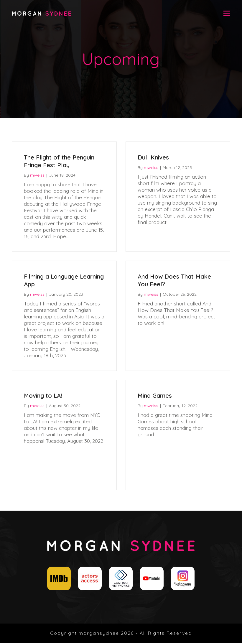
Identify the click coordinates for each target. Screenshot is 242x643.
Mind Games (155, 395)
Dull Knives (153, 157)
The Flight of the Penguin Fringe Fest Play (59, 161)
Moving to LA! (43, 395)
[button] (226, 13)
